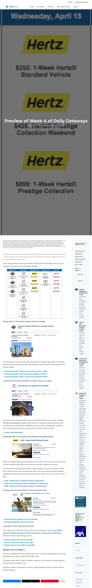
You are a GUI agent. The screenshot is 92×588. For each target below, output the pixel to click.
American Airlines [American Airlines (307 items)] (80, 547)
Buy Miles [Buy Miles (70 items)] (78, 575)
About (76, 6)
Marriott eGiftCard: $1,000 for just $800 (19, 500)
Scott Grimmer (60, 103)
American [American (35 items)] (78, 544)
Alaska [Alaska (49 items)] (77, 541)
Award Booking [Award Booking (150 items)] (80, 562)
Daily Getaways (45, 103)
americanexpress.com (15, 200)
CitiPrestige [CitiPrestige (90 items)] (79, 584)
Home (32, 6)
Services (51, 6)
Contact (71, 2)
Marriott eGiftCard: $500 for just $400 (18, 498)
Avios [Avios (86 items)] (77, 559)
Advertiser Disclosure (82, 2)
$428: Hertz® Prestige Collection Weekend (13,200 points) (26, 439)
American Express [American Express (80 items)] (80, 551)
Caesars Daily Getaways (13, 388)
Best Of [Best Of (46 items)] (78, 568)
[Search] (88, 7)
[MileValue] (10, 7)
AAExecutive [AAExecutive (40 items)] (79, 538)
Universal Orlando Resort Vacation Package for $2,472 (25, 329)
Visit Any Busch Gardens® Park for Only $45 (20, 475)
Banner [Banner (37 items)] (78, 565)
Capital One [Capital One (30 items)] (79, 578)
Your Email (78, 225)
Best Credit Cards (64, 6)
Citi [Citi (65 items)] (82, 581)
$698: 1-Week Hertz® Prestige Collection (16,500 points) (25, 441)
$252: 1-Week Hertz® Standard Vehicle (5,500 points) (24, 436)
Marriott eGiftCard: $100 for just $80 (18, 495)
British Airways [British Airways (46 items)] (80, 572)
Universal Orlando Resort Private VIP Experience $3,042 (25, 332)
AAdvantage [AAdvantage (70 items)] (79, 534)
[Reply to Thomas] (61, 567)
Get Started (40, 6)
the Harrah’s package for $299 (14, 378)
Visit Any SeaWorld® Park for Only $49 (18, 477)
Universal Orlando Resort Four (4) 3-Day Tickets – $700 (25, 326)
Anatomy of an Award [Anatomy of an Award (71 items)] (80, 555)
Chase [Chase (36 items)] (77, 581)
